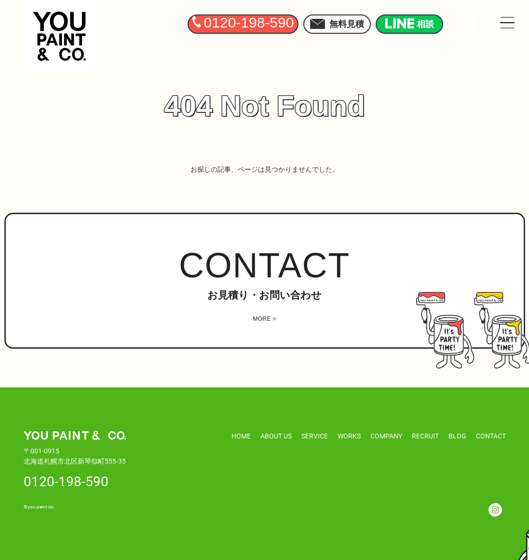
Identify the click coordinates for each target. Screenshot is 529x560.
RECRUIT (425, 435)
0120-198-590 (66, 481)
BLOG (457, 435)
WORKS (349, 435)
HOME (241, 435)
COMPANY (386, 435)
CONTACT (491, 435)
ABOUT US (276, 435)
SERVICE (314, 435)
